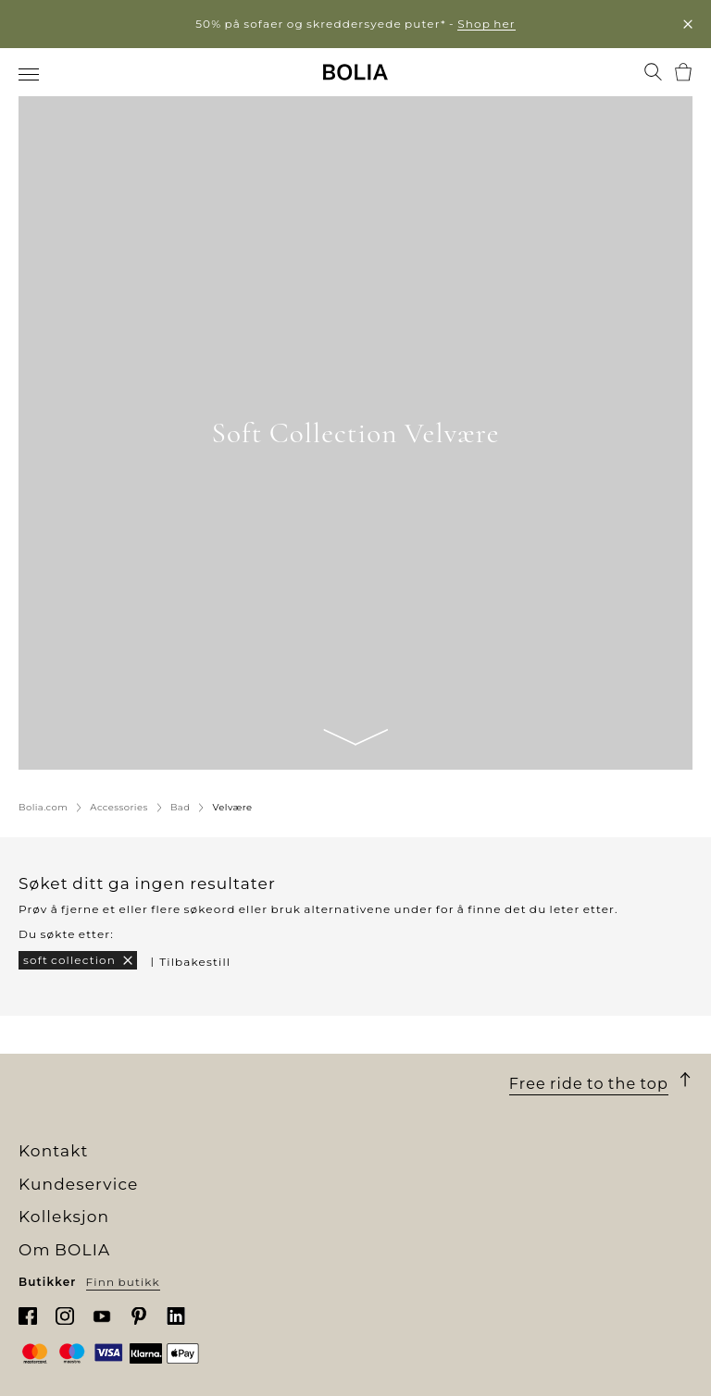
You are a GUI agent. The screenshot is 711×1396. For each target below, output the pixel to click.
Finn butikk (123, 1282)
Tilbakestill (195, 962)
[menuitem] (30, 74)
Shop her (486, 24)
